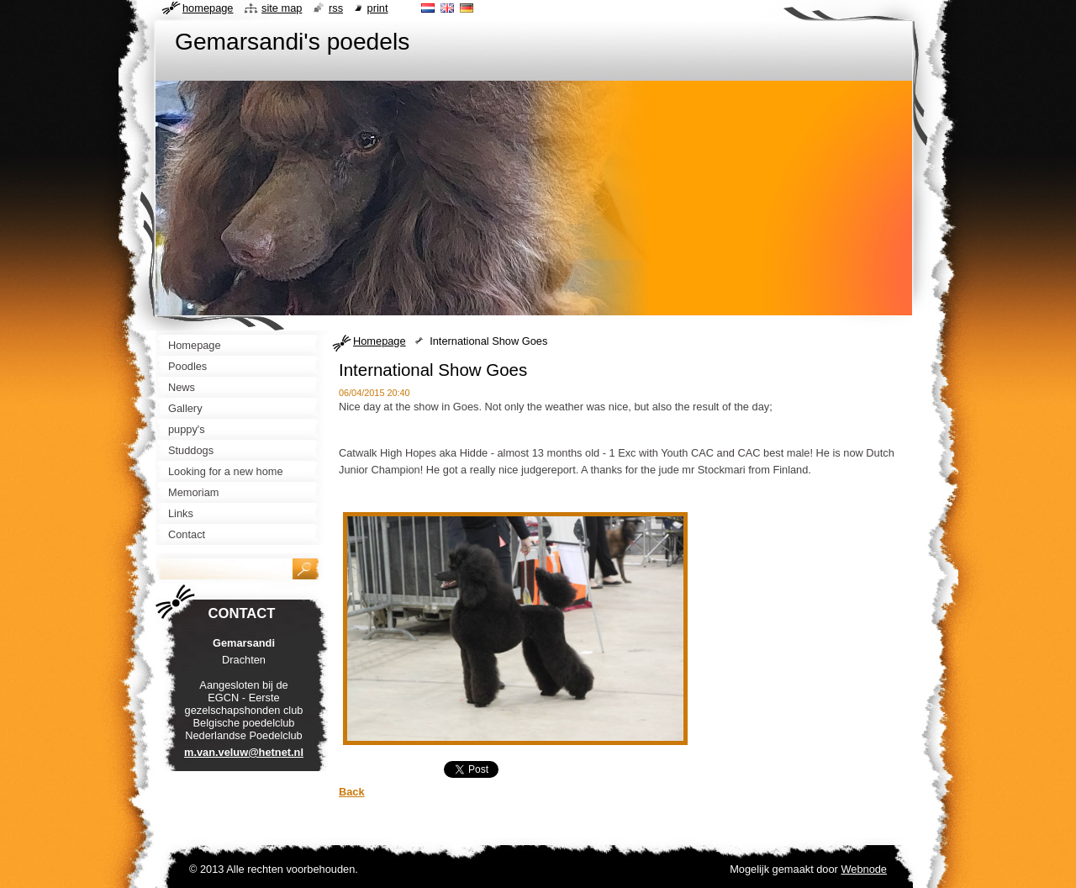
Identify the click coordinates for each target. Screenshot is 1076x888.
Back (352, 791)
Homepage (379, 341)
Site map (281, 8)
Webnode (864, 869)
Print (377, 8)
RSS (336, 8)
